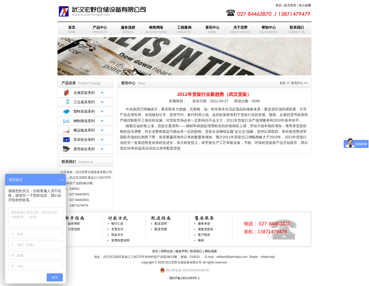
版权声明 (181, 251)
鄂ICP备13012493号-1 (184, 278)
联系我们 (196, 251)
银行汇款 (117, 223)
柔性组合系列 (84, 149)
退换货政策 (205, 229)
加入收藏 (305, 5)
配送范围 (161, 229)
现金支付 (117, 235)
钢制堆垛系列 (84, 121)
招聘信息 (167, 251)
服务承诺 (204, 223)
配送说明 (161, 223)
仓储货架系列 (84, 93)
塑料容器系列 (84, 111)
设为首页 (290, 5)
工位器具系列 (84, 102)
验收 (201, 240)
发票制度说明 (120, 240)
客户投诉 (204, 235)
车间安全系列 (84, 140)
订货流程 (74, 229)
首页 (278, 5)
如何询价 (74, 223)
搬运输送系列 (84, 130)
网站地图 (211, 251)
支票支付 (117, 229)
